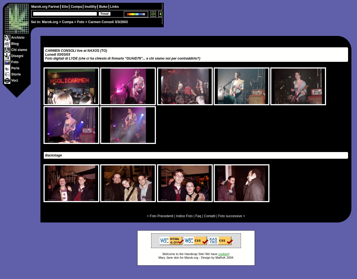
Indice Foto (184, 216)
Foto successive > (231, 216)
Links (114, 7)
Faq (198, 216)
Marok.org (50, 22)
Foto (80, 22)
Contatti (209, 216)
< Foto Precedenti (160, 216)
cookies (223, 254)
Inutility (91, 7)
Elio (65, 7)
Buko (103, 7)
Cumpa (67, 22)
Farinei (54, 7)
